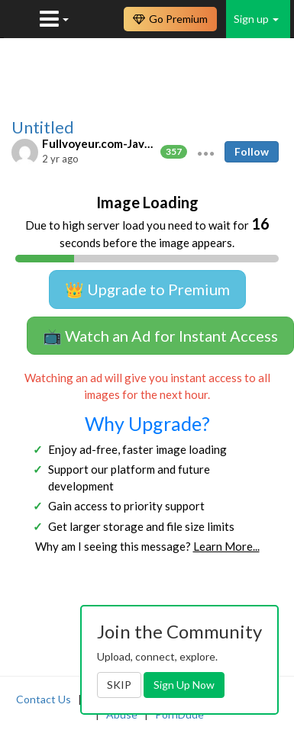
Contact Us (43, 699)
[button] (206, 152)
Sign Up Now (184, 684)
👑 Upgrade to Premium (147, 289)
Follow (251, 151)
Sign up (256, 18)
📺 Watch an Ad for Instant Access (160, 335)
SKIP (119, 684)
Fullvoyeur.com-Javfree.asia (99, 143)
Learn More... (226, 546)
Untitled (42, 127)
